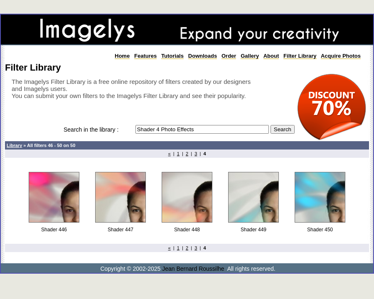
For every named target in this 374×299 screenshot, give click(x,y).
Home (122, 56)
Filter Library (299, 56)
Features (145, 56)
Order (228, 56)
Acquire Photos (341, 56)
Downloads (202, 56)
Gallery (250, 56)
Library (14, 145)
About (271, 56)
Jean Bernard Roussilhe (193, 268)
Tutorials (172, 56)
